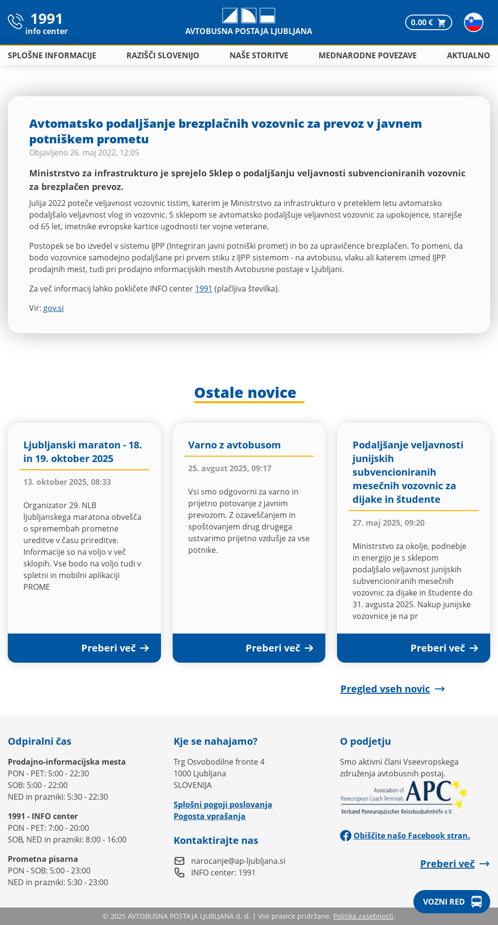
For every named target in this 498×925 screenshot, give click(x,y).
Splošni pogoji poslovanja (223, 804)
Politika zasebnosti (363, 916)
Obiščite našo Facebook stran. (405, 835)
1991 (204, 288)
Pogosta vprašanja (210, 816)
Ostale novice (245, 393)
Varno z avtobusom (234, 444)
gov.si (53, 308)
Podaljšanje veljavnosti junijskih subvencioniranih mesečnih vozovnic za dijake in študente (408, 472)
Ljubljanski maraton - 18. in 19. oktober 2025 (82, 451)
